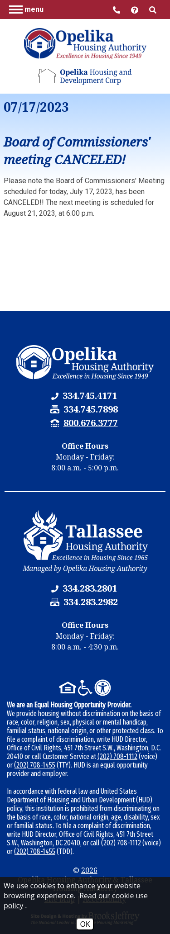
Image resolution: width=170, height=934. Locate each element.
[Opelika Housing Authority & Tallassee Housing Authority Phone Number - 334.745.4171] (89, 395)
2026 (89, 870)
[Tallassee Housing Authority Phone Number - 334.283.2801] (89, 588)
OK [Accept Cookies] (85, 924)
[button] (26, 9)
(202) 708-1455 (34, 765)
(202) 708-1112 (117, 756)
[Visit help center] (135, 9)
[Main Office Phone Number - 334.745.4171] (117, 9)
